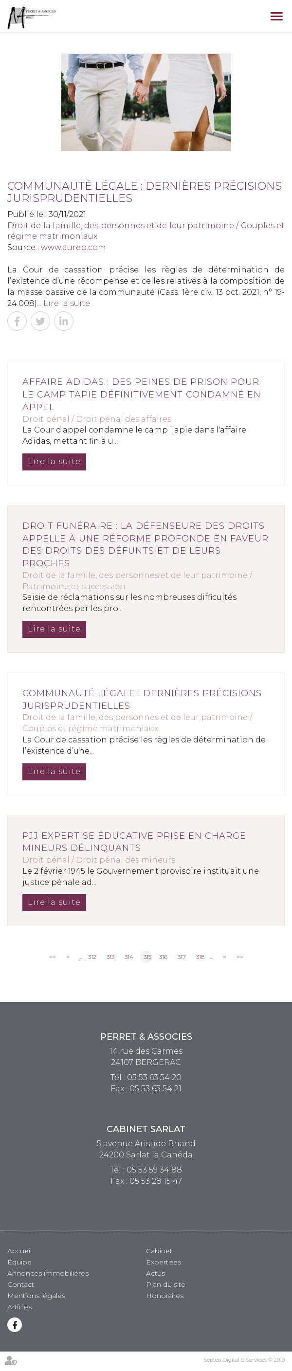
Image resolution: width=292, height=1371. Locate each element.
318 (200, 956)
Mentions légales (36, 1295)
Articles (19, 1306)
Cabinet (159, 1250)
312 (92, 956)
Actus (155, 1273)
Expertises (163, 1262)
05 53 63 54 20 (154, 1077)
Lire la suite (66, 303)
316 (163, 956)
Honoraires (164, 1295)
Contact (20, 1284)
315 (147, 956)
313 (110, 956)
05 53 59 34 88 (154, 1169)
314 (129, 956)
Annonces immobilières (48, 1273)
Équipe (19, 1262)
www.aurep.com (73, 247)
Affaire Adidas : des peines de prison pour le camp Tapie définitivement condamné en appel (141, 394)
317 (182, 956)
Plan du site (165, 1284)
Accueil (19, 1250)
